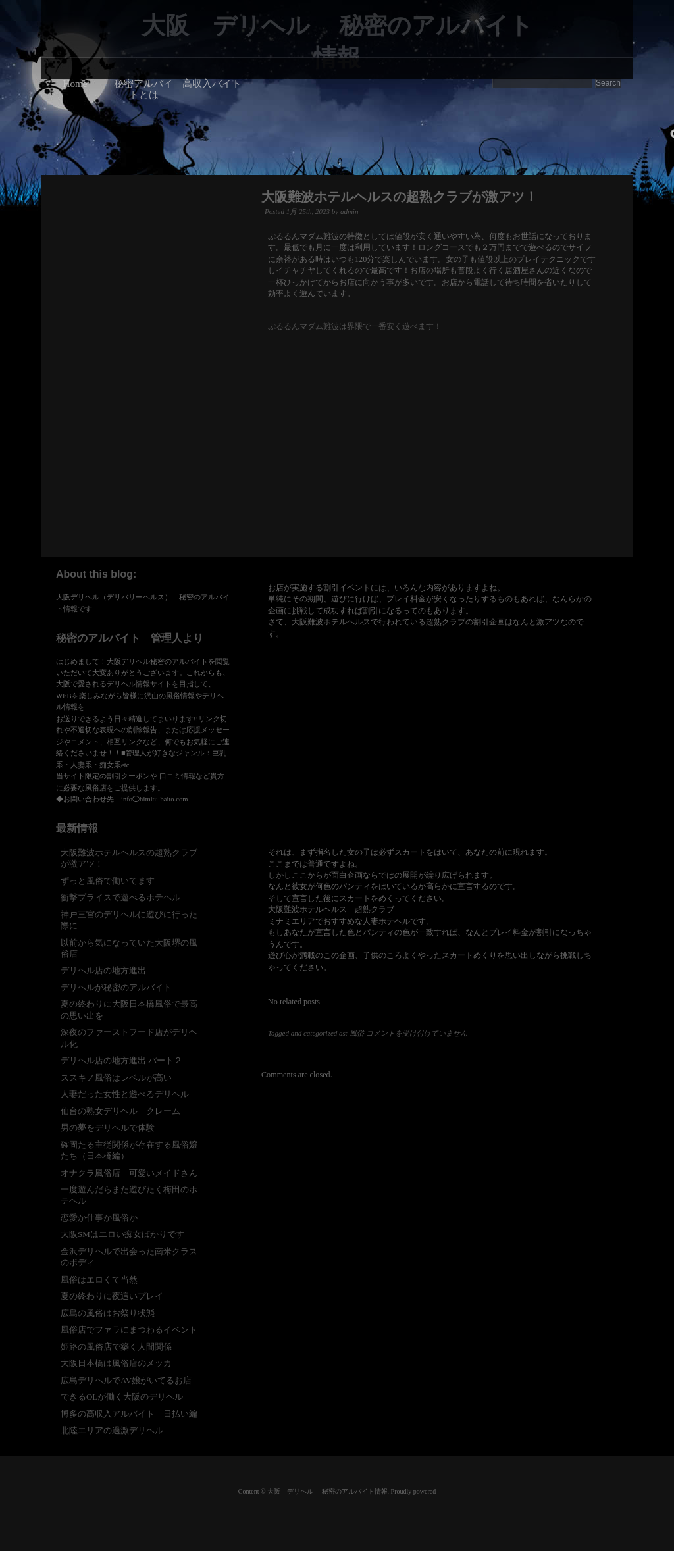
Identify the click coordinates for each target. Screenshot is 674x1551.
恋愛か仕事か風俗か (99, 1218)
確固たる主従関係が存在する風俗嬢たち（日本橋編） (129, 1150)
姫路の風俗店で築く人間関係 (116, 1347)
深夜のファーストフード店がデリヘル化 (129, 1037)
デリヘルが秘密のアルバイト (116, 987)
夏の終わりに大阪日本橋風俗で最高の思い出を (129, 1009)
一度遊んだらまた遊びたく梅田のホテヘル (129, 1195)
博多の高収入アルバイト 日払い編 (129, 1414)
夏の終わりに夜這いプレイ (112, 1296)
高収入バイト (212, 83)
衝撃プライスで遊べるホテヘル (120, 897)
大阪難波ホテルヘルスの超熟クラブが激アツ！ (399, 197)
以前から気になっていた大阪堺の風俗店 (129, 948)
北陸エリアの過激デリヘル (112, 1430)
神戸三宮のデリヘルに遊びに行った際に (129, 919)
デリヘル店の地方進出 (103, 970)
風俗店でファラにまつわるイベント (129, 1330)
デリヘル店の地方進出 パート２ (121, 1060)
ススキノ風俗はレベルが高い (116, 1077)
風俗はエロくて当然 (99, 1279)
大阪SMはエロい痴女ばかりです (122, 1234)
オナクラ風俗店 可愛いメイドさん (129, 1173)
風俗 (357, 1033)
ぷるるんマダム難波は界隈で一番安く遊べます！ (355, 326)
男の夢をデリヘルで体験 (108, 1127)
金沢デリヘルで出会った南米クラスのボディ (129, 1256)
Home (75, 83)
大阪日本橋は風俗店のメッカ (116, 1363)
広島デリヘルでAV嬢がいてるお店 (126, 1380)
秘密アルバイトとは (143, 89)
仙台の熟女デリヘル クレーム (120, 1111)
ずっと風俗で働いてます (108, 881)
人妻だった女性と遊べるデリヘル (125, 1094)
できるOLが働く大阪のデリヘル (122, 1397)
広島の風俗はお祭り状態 (108, 1313)
